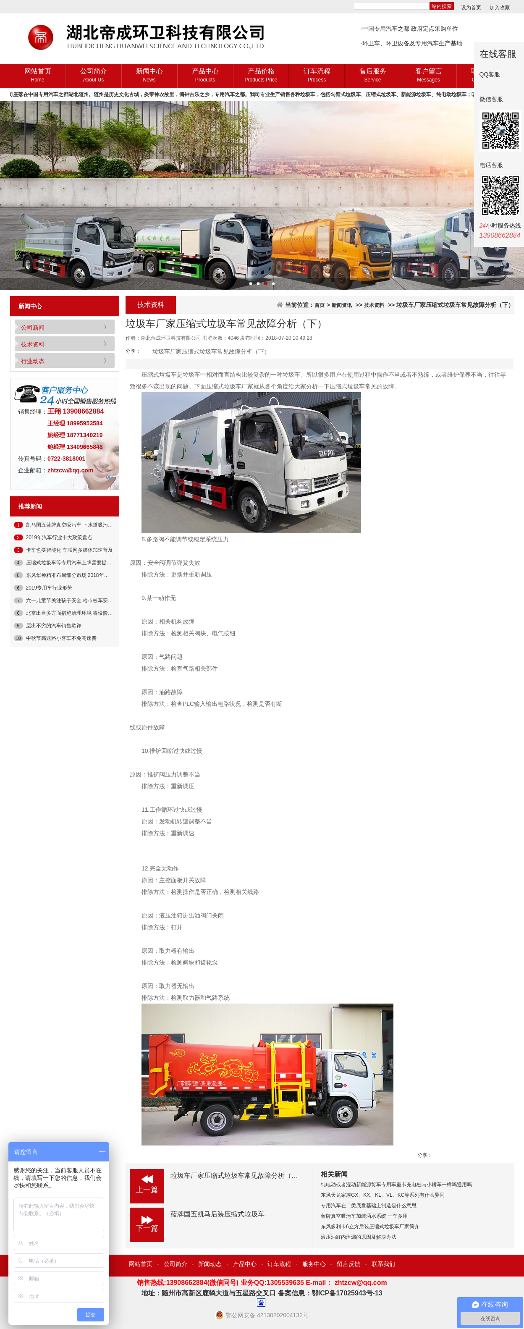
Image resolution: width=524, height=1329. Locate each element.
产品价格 (260, 76)
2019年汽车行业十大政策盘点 (59, 537)
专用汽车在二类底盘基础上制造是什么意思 (369, 1205)
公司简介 (93, 76)
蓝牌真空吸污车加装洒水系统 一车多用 (364, 1216)
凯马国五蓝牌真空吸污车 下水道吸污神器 (72, 525)
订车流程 (316, 76)
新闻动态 (210, 1264)
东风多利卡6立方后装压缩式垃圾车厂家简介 (370, 1226)
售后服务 (372, 76)
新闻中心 (149, 76)
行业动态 (33, 361)
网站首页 (37, 76)
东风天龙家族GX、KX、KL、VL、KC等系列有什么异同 (383, 1195)
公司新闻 (33, 327)
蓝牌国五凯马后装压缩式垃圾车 (217, 1214)
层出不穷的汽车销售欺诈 (53, 626)
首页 (319, 305)
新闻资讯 (342, 305)
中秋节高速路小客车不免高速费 (61, 638)
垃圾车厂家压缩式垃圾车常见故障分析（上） (237, 1175)
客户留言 (428, 76)
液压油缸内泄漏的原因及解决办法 (358, 1237)
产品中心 (205, 76)
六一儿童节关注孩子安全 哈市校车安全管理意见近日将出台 (92, 600)
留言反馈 (348, 1264)
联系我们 (383, 1264)
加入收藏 (500, 7)
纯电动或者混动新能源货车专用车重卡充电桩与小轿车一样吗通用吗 (396, 1184)
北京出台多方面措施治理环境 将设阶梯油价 (74, 613)
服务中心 (314, 1264)
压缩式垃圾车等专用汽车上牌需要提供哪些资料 (79, 563)
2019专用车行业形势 (49, 588)
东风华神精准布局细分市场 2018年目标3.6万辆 (78, 575)
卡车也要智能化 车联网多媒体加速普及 (69, 550)
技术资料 (33, 344)
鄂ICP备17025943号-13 (347, 1293)
